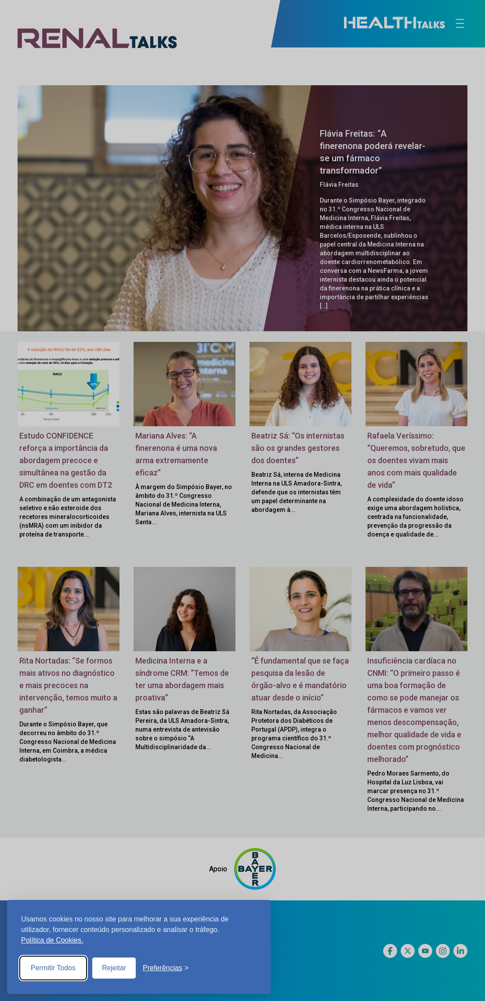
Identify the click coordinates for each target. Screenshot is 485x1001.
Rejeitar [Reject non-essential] (114, 968)
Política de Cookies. (52, 940)
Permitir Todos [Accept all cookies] (53, 968)
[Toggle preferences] (165, 968)
